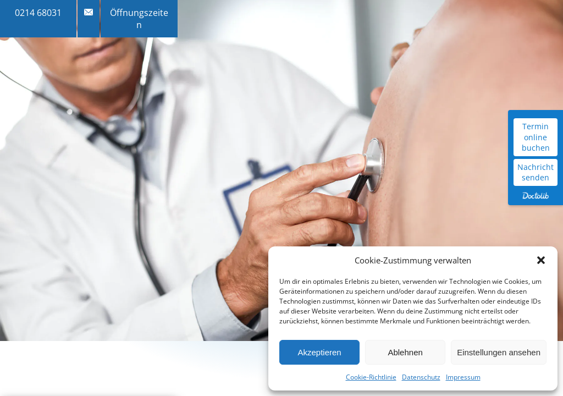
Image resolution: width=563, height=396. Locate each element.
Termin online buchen (536, 137)
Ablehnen (405, 352)
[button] (541, 260)
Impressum (463, 377)
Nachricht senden (535, 172)
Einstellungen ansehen (498, 352)
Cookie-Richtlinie (371, 377)
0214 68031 (38, 13)
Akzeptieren (319, 352)
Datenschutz (421, 377)
